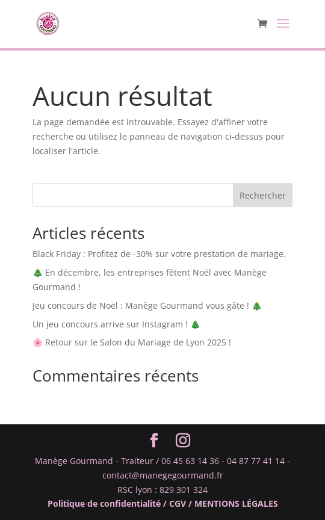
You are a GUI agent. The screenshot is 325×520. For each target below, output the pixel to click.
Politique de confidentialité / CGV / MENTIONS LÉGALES (163, 503)
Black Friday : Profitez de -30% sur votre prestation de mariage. (159, 253)
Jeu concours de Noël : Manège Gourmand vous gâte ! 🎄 (147, 305)
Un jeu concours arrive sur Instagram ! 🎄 (116, 324)
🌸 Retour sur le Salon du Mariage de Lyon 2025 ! (131, 342)
